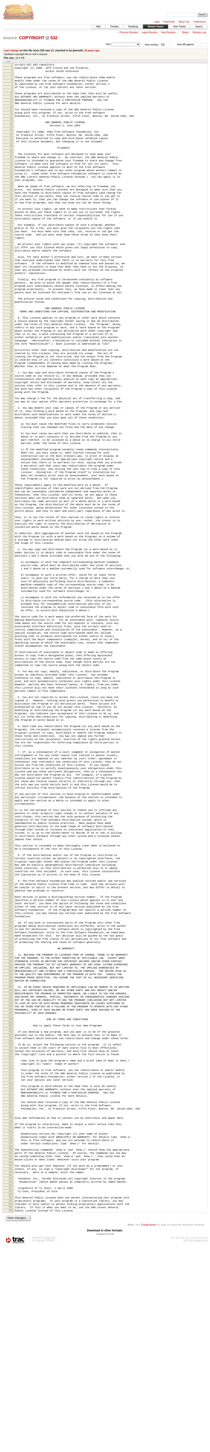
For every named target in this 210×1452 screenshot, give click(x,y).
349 (11, 1381)
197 (11, 807)
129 (11, 548)
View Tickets (179, 26)
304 (11, 1215)
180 (11, 742)
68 (11, 317)
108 (11, 468)
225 (11, 915)
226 (11, 919)
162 (11, 673)
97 (11, 426)
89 (11, 397)
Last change (11, 50)
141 (11, 595)
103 (11, 450)
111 (11, 480)
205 (11, 838)
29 (11, 168)
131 (11, 556)
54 (11, 264)
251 (11, 1014)
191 (11, 784)
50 (11, 249)
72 (11, 332)
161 (11, 669)
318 (11, 1267)
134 (11, 567)
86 (11, 385)
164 (11, 681)
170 (11, 703)
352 (11, 1392)
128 (11, 544)
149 (11, 624)
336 (11, 1333)
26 (11, 158)
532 (54, 37)
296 (11, 1186)
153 (11, 639)
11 (11, 102)
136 (11, 575)
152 (11, 635)
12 (11, 106)
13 (11, 110)
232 (11, 942)
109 (11, 472)
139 (11, 587)
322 (11, 1282)
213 (11, 869)
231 (11, 938)
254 (11, 1026)
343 (11, 1359)
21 (11, 139)
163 (11, 677)
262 (11, 1055)
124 (11, 528)
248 (11, 1002)
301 (11, 1204)
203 (11, 830)
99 (11, 434)
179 (11, 738)
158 (11, 658)
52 (11, 256)
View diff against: (192, 44)
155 (11, 647)
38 (11, 204)
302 (11, 1207)
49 (11, 245)
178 (11, 734)
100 (11, 438)
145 (11, 609)
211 (11, 861)
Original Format (105, 1439)
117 (11, 502)
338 (11, 1341)
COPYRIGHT (31, 37)
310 (11, 1238)
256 (11, 1033)
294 (11, 1178)
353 (11, 1396)
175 (11, 722)
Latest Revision (149, 32)
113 (11, 487)
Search (199, 26)
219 (11, 891)
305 (11, 1219)
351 (11, 1388)
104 (11, 454)
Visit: (108, 44)
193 (11, 791)
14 (11, 114)
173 (11, 714)
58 (11, 279)
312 (11, 1244)
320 (11, 1274)
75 (11, 343)
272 (11, 1094)
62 (11, 294)
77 (11, 350)
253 (11, 1022)
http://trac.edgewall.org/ (196, 1446)
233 (11, 945)
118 (11, 506)
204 (11, 834)
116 (11, 498)
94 (11, 415)
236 (11, 957)
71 (11, 328)
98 (11, 430)
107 (11, 465)
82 (11, 369)
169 (11, 699)
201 (11, 822)
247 (11, 998)
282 (11, 1132)
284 (11, 1140)
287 (11, 1151)
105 (11, 457)
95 (11, 419)
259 (11, 1045)
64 (11, 302)
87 (11, 389)
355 (11, 1403)
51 (11, 252)
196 (11, 803)
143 (11, 601)
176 (11, 726)
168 (11, 696)
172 (11, 711)
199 (11, 814)
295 (11, 1182)
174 (11, 718)
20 (11, 135)
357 (11, 1411)
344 (11, 1362)
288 (11, 1154)
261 (11, 1052)
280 (11, 1124)
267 (11, 1075)
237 (11, 960)
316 (11, 1259)
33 (11, 184)
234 (11, 949)
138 (11, 583)
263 (11, 1059)
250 (11, 1010)
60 (11, 287)
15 (11, 117)
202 (11, 826)
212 (11, 865)
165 (11, 685)
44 (11, 226)
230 (11, 934)
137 (11, 579)
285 (11, 1143)
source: (10, 37)
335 (11, 1329)
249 (11, 1006)
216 (11, 879)
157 (11, 654)
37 (11, 200)
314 (11, 1251)
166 (11, 689)
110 (11, 476)
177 (11, 730)
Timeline (114, 26)
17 (11, 125)
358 (11, 1415)
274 (11, 1102)
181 (11, 746)
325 (11, 1293)
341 (11, 1352)
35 (11, 192)
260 (11, 1048)
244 (11, 987)
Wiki (98, 26)
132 (11, 559)
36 (11, 196)
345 (11, 1366)
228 (11, 926)
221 (11, 899)
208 (11, 849)
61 (11, 290)
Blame (185, 32)
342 (11, 1355)
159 (11, 662)
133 (11, 563)
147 (11, 616)
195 (11, 799)
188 (11, 773)
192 (11, 787)
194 (11, 795)
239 (11, 968)
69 (11, 321)
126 (11, 536)
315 (11, 1255)
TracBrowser (148, 1430)
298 (11, 1193)
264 (11, 1063)
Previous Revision (128, 32)
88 (11, 393)
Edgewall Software (44, 1446)
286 (11, 1147)
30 (11, 172)
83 (11, 373)
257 (11, 1037)
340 (11, 1348)
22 (11, 142)
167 (11, 692)
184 (11, 757)
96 (11, 423)
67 (11, 314)
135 (11, 571)
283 (11, 1136)
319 (11, 1270)
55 (11, 268)
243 (11, 984)
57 (11, 275)
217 (11, 883)
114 (11, 491)
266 (11, 1071)
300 (11, 1200)
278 (11, 1116)
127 (11, 540)
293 (11, 1174)
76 (11, 347)
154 (11, 643)
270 (11, 1086)
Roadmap (133, 26)
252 (11, 1018)
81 (11, 365)
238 (11, 964)
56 (11, 272)
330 (11, 1311)
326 (11, 1297)
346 (11, 1370)
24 (11, 150)
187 (11, 769)
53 (52, 50)
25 (11, 154)
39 (11, 207)
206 (11, 842)
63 (11, 298)
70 (11, 324)
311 (11, 1241)
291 (11, 1166)
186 (11, 765)
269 (11, 1082)
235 (11, 953)
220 (11, 895)
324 (11, 1289)
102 (11, 446)
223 (11, 907)
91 (11, 404)
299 (11, 1197)
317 (11, 1263)
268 (11, 1078)
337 (11, 1337)
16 (11, 121)
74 (11, 339)
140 (11, 591)
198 (11, 810)
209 (11, 853)
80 (11, 361)
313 (11, 1248)
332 (11, 1318)
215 (11, 875)
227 (11, 923)
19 (11, 132)
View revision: (152, 44)
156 (11, 650)
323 (11, 1286)
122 (11, 520)
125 (11, 532)
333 (11, 1322)
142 (11, 598)
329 (11, 1307)
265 (11, 1067)
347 (11, 1374)
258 (11, 1041)
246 (11, 995)
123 (11, 524)
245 (11, 991)
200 (11, 818)
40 (11, 211)
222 (11, 903)
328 (11, 1304)
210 (11, 857)
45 (11, 230)
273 (11, 1098)
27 (11, 161)
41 (11, 215)
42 (11, 219)
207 (11, 845)
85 (11, 381)
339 (11, 1344)
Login (157, 21)
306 (11, 1222)
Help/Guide (169, 21)
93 (11, 412)
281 (11, 1128)
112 (11, 484)
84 (11, 377)
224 (11, 911)
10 (11, 98)
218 (11, 887)
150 (11, 628)
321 (11, 1278)
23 (11, 146)
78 (11, 354)
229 (11, 930)
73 (11, 336)
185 (11, 761)
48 (11, 241)
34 (11, 188)
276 (11, 1109)
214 (11, 872)
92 (11, 408)
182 (11, 750)
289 (11, 1158)
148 (11, 620)
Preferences (200, 21)
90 (11, 400)
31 (11, 176)
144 (11, 605)
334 (11, 1325)
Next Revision (168, 32)
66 (11, 310)
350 (11, 1385)
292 (11, 1170)
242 (11, 980)
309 (11, 1234)
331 (11, 1314)
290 (11, 1162)
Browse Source (155, 26)
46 (11, 233)
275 (11, 1106)
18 (11, 128)
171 (11, 707)
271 (11, 1090)
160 (11, 665)
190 (11, 780)
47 (11, 237)
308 (11, 1230)
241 (11, 976)
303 (11, 1211)
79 (11, 358)
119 (11, 510)
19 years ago (92, 50)
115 (11, 495)
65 (11, 306)
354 (11, 1399)
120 (11, 513)
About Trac (184, 21)
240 (11, 972)
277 (11, 1113)
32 (11, 180)
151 (11, 632)
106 (11, 461)
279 (11, 1120)
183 (11, 754)
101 (11, 442)
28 (11, 165)
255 (11, 1029)
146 (11, 613)
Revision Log (199, 32)
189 (11, 777)
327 (11, 1301)
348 (11, 1377)
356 (11, 1407)
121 (11, 517)
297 (11, 1190)
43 (11, 223)
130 (11, 552)
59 (11, 283)
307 (11, 1226)
